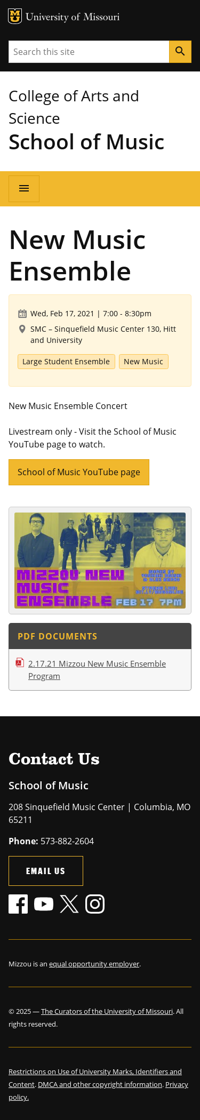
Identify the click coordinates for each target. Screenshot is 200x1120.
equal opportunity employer (94, 964)
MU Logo (15, 16)
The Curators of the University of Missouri (107, 1011)
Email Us (46, 871)
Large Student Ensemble (66, 361)
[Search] (180, 52)
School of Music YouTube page (79, 472)
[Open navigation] (24, 188)
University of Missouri (73, 17)
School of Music (86, 141)
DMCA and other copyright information (100, 1084)
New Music (143, 361)
